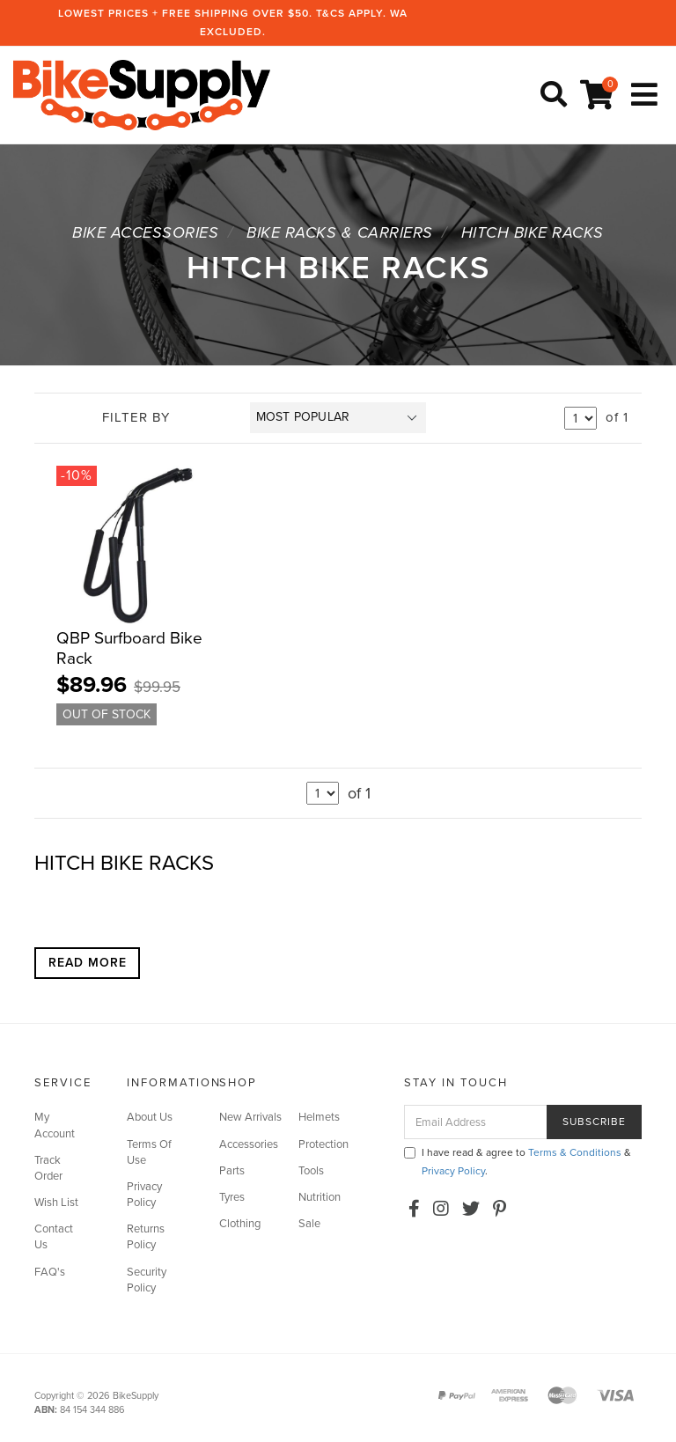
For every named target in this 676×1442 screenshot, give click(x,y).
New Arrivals (250, 1116)
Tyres (232, 1196)
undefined (580, 417)
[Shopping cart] (599, 95)
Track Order (48, 1167)
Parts (232, 1170)
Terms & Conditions (574, 1151)
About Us (150, 1116)
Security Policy (146, 1279)
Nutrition (319, 1196)
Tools (311, 1170)
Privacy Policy (144, 1194)
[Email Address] (475, 1121)
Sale (309, 1223)
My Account (54, 1124)
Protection (323, 1143)
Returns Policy (146, 1236)
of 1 (617, 417)
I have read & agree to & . (517, 1160)
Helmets (319, 1116)
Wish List (56, 1202)
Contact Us (53, 1236)
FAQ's (49, 1271)
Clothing (240, 1223)
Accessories (248, 1143)
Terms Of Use (149, 1151)
